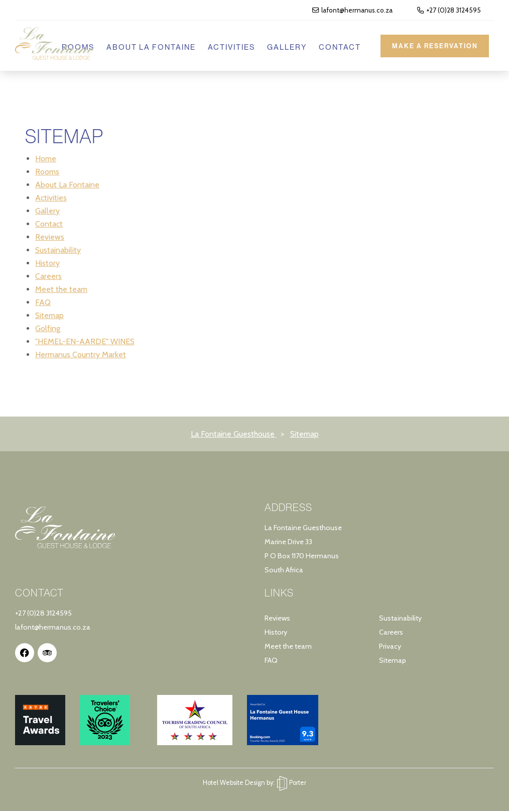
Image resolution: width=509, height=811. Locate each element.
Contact (337, 47)
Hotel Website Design (234, 782)
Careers (48, 276)
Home (45, 158)
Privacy (390, 646)
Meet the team (61, 289)
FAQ (43, 302)
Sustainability (58, 250)
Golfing (47, 328)
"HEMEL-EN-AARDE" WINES (85, 341)
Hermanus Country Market (80, 354)
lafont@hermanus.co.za (352, 10)
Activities (228, 47)
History (47, 263)
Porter (291, 782)
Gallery (284, 47)
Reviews (49, 237)
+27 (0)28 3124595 (449, 10)
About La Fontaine (148, 47)
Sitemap (49, 315)
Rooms (47, 171)
